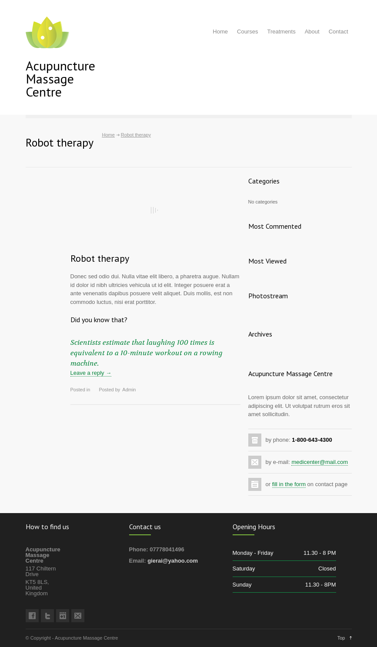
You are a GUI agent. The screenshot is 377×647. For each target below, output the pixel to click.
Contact (338, 31)
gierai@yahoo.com (172, 560)
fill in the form (289, 484)
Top (341, 637)
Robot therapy (99, 258)
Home (220, 31)
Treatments (281, 31)
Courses (247, 31)
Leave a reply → (91, 373)
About (312, 31)
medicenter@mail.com (319, 462)
